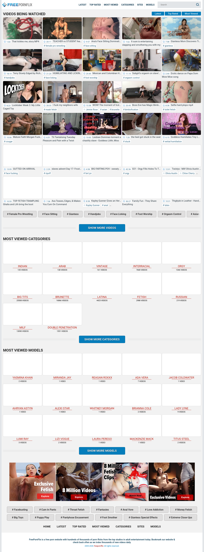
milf (22, 316)
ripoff (48, 173)
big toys (18, 517)
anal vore (127, 509)
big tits (22, 286)
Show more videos (102, 228)
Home (17, 2)
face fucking (11, 173)
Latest (82, 4)
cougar (9, 141)
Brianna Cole (141, 397)
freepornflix (98, 546)
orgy (127, 173)
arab (62, 255)
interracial (141, 255)
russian (181, 286)
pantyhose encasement (75, 517)
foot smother (109, 517)
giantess (168, 46)
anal (105, 205)
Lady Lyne (181, 397)
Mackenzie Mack (141, 428)
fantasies (103, 509)
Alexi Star (62, 397)
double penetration (62, 316)
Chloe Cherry (188, 173)
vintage (102, 255)
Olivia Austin (171, 173)
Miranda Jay (62, 366)
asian (104, 109)
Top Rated (95, 4)
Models (150, 4)
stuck (127, 141)
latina (102, 286)
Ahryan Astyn (22, 397)
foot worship (91, 78)
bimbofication (131, 109)
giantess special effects (144, 517)
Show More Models (102, 450)
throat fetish (76, 509)
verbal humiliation (173, 141)
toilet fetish (169, 109)
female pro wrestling (55, 46)
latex (166, 205)
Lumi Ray (22, 428)
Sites (140, 4)
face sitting (90, 46)
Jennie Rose (91, 109)
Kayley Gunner (92, 205)
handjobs (10, 78)
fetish (141, 286)
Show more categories (102, 339)
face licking (50, 78)
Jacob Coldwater (181, 366)
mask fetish (51, 109)
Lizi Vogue (62, 428)
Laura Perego (102, 428)
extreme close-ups (181, 517)
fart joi (88, 173)
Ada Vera (141, 366)
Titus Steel (181, 428)
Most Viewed (111, 4)
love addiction (155, 509)
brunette (115, 109)
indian (22, 255)
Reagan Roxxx (102, 366)
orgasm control (132, 78)
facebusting (21, 509)
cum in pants (48, 509)
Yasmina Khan (22, 366)
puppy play (42, 517)
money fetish (184, 509)
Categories (127, 4)
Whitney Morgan (102, 397)
